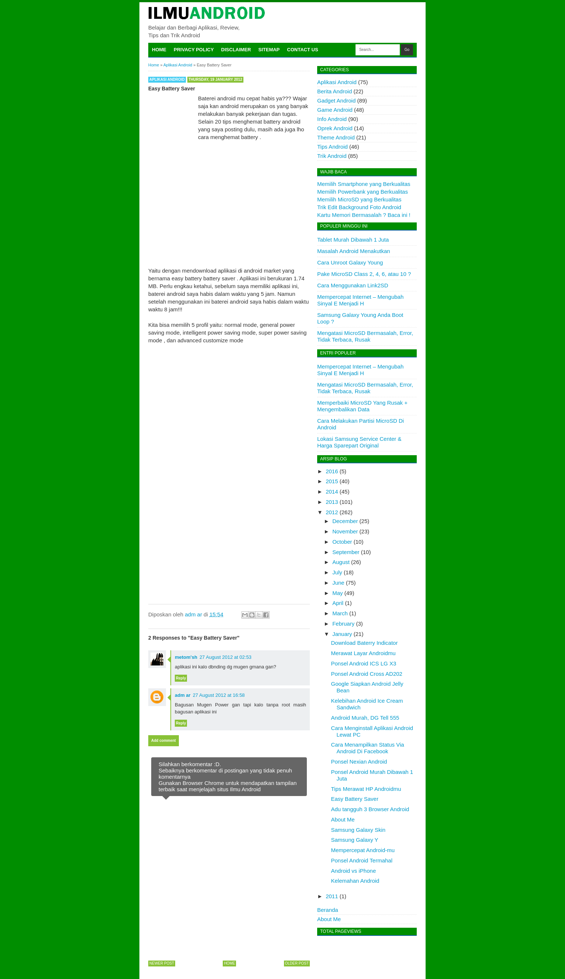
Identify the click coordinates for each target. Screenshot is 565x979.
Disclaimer (236, 49)
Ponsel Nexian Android (359, 761)
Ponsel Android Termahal (362, 860)
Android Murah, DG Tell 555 (365, 718)
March (340, 613)
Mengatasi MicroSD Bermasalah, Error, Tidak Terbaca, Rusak (365, 336)
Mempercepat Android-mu (363, 850)
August (341, 562)
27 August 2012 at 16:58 (219, 695)
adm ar (183, 695)
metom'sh (186, 657)
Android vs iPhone (353, 871)
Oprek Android (335, 128)
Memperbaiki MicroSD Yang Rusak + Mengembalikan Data (362, 405)
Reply (181, 678)
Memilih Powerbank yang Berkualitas (362, 191)
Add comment (163, 740)
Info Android (332, 119)
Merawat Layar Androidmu (363, 653)
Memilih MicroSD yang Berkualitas (359, 199)
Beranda (327, 910)
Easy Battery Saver (354, 799)
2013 (332, 502)
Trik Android (331, 156)
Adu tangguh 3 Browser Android (370, 809)
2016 (332, 471)
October (342, 542)
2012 (332, 512)
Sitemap (269, 49)
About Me (343, 819)
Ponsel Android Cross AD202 (366, 674)
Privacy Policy (194, 49)
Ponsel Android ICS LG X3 (363, 663)
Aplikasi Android (167, 79)
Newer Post (161, 963)
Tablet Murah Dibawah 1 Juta (353, 239)
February (343, 623)
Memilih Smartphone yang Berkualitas (363, 184)
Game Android (335, 110)
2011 (332, 896)
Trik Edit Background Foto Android (359, 207)
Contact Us (302, 49)
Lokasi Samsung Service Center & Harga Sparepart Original (359, 442)
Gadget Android (336, 100)
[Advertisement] (229, 197)
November (345, 531)
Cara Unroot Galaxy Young (350, 262)
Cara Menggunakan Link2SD (352, 285)
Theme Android (336, 137)
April (337, 603)
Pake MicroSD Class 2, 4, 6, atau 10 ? (364, 274)
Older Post (297, 963)
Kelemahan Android (355, 881)
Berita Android (334, 91)
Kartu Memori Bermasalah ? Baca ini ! (363, 215)
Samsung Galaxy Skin (358, 830)
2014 (332, 491)
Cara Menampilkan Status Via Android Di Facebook (367, 747)
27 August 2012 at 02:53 (226, 657)
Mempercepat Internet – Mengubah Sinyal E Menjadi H (360, 300)
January (342, 634)
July (337, 572)
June (338, 583)
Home (159, 49)
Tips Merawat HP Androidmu (366, 789)
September (345, 552)
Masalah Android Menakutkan (353, 251)
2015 (332, 481)
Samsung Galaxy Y (354, 840)
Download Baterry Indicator (364, 643)
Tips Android (332, 146)
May (337, 593)
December (345, 521)
